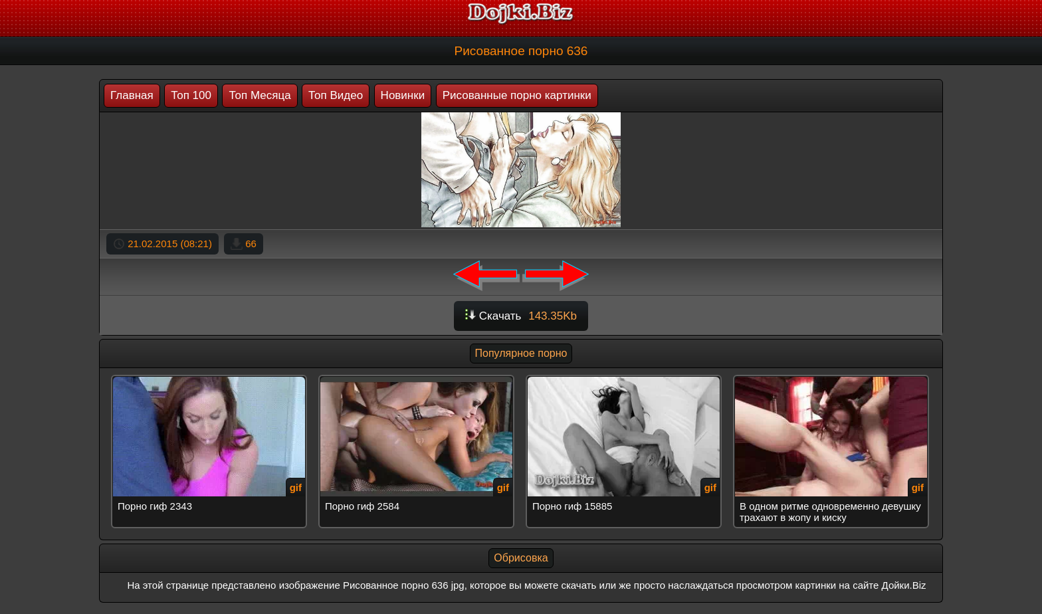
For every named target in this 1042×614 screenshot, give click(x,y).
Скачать (521, 316)
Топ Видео (335, 95)
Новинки (403, 95)
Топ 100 (191, 95)
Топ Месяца (259, 95)
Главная (132, 95)
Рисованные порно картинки (517, 95)
